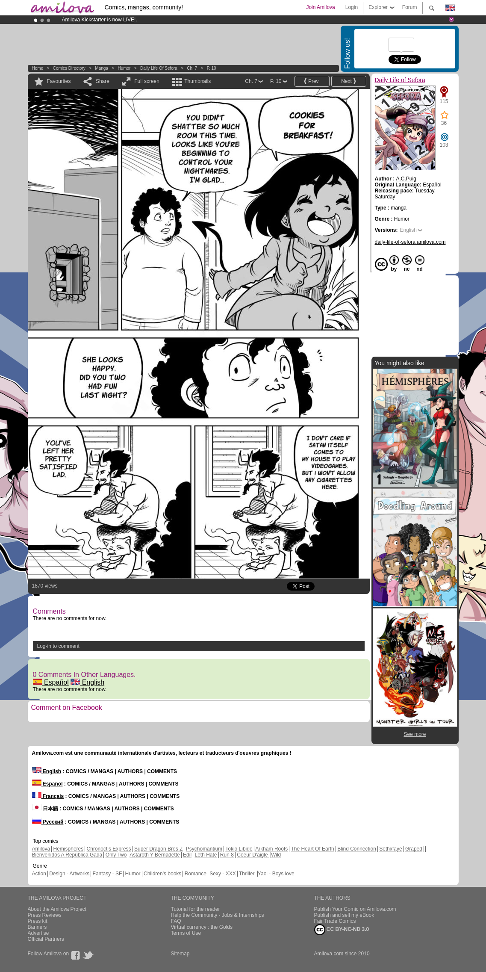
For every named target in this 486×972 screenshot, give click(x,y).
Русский (48, 822)
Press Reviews (45, 915)
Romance (195, 874)
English (87, 682)
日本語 (45, 809)
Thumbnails (197, 81)
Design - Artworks (69, 874)
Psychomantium (204, 849)
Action (39, 874)
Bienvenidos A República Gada (67, 855)
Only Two (116, 855)
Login (351, 7)
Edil (187, 855)
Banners (37, 927)
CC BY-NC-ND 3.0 (341, 929)
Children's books (162, 874)
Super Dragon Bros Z (158, 849)
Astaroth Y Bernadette (155, 855)
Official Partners (46, 939)
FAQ (176, 921)
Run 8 (227, 855)
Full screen (146, 81)
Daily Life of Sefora (158, 68)
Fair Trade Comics (335, 921)
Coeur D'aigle (253, 855)
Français (48, 796)
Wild (276, 855)
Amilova (41, 849)
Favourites (59, 81)
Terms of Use (186, 933)
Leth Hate (205, 855)
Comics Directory (69, 68)
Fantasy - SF (107, 874)
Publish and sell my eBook (344, 915)
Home (38, 68)
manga (101, 68)
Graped (413, 849)
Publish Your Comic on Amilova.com (355, 909)
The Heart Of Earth (312, 849)
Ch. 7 (192, 68)
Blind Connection (356, 849)
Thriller (247, 874)
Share (102, 81)
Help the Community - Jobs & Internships (217, 915)
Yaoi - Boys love (276, 874)
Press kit (37, 921)
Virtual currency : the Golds (202, 927)
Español (51, 682)
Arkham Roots (271, 849)
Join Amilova (320, 7)
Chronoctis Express (109, 849)
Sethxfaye (390, 849)
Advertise (38, 933)
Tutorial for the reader (195, 909)
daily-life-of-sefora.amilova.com (410, 242)
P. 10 (211, 68)
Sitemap (180, 954)
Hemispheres (68, 849)
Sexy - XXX (222, 874)
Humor (124, 68)
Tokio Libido (238, 849)
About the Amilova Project (57, 909)
